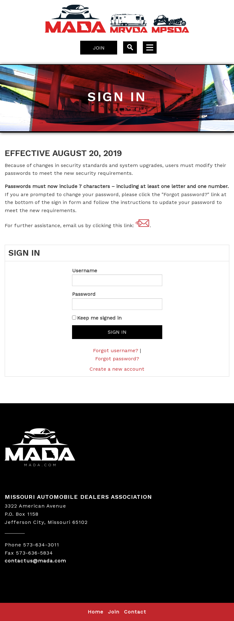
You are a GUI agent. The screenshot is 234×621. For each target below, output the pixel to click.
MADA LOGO (117, 448)
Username (84, 271)
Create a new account (117, 369)
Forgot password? (117, 359)
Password (84, 294)
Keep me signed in (99, 318)
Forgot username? (115, 350)
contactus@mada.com (142, 223)
